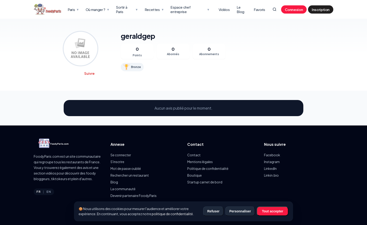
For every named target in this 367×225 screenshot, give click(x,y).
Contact (194, 155)
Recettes (154, 9)
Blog (114, 182)
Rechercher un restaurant (129, 175)
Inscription (321, 9)
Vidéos (224, 9)
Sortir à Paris (126, 9)
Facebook (272, 155)
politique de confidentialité (172, 214)
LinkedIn (270, 168)
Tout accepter (272, 211)
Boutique (194, 175)
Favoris (259, 9)
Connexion (294, 9)
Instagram (272, 162)
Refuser (213, 211)
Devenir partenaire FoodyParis (133, 195)
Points (137, 55)
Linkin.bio (271, 175)
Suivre (89, 73)
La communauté (123, 189)
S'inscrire (117, 162)
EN (49, 191)
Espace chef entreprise (189, 9)
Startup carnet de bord (204, 182)
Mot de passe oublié (125, 168)
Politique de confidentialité (207, 168)
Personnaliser (240, 211)
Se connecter (120, 155)
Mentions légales (200, 162)
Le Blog (240, 9)
